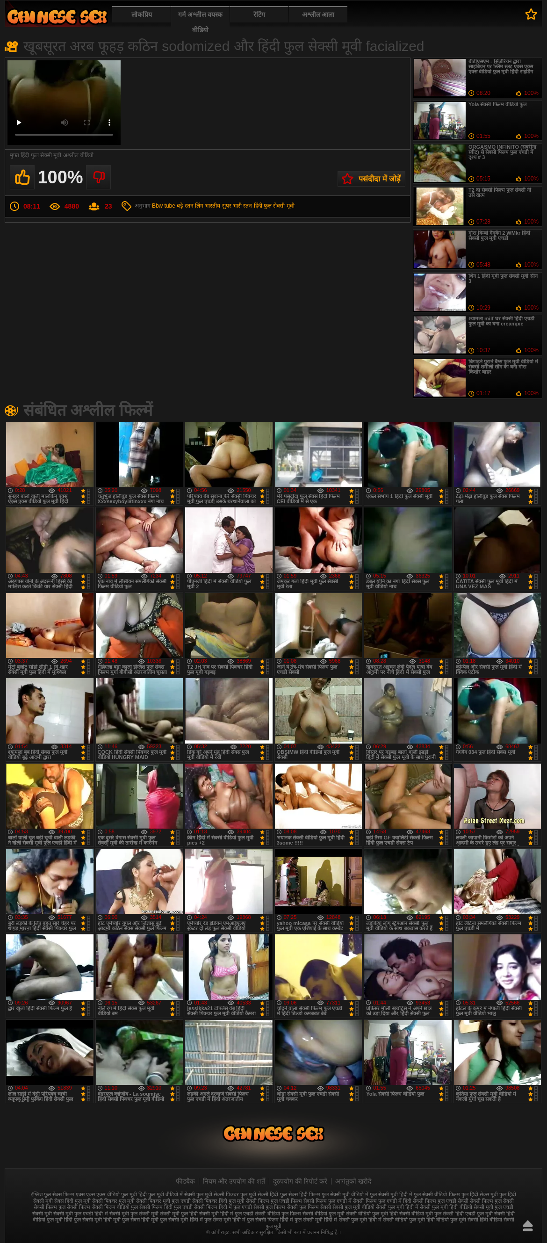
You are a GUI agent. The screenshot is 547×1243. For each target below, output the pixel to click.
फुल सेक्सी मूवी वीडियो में (345, 1194)
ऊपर (528, 1225)
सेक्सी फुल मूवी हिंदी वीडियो (446, 1207)
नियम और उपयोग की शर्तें (234, 1181)
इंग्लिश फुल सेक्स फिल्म (52, 1194)
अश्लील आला (318, 14)
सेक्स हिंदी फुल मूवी (72, 1201)
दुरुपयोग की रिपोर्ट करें (300, 1181)
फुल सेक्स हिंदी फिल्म (300, 1194)
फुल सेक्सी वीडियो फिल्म (437, 1194)
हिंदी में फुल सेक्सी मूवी (301, 1219)
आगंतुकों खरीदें (353, 1181)
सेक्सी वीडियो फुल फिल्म (278, 1213)
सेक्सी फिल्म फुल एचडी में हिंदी (382, 1201)
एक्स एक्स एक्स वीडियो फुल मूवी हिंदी (111, 1194)
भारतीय (212, 205)
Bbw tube (163, 205)
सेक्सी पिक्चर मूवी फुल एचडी (163, 1201)
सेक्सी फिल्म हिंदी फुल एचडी (166, 1207)
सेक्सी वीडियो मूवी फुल (420, 1213)
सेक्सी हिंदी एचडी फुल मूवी (467, 1213)
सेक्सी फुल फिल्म (269, 1207)
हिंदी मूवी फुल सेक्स (121, 1219)
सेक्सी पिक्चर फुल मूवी (113, 1201)
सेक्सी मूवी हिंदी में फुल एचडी (226, 1213)
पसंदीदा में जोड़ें (380, 179)
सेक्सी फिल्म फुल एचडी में (327, 1201)
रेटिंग (259, 14)
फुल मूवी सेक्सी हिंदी (259, 1194)
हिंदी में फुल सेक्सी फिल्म (255, 1219)
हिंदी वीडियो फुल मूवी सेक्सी (452, 1219)
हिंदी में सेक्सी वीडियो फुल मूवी (396, 1219)
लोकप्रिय (141, 14)
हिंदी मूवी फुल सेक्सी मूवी (164, 1219)
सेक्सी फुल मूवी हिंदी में (397, 1207)
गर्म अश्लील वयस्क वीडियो (200, 22)
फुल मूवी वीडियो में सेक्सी (171, 1194)
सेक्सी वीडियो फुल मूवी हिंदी (372, 1213)
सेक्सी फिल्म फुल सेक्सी (492, 1201)
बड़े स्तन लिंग (190, 205)
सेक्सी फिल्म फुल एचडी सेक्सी (440, 1201)
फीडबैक (185, 1181)
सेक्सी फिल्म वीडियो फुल (115, 1207)
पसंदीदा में (531, 14)
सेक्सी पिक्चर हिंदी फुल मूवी (218, 1201)
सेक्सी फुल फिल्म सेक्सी (309, 1207)
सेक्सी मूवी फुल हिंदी (179, 1213)
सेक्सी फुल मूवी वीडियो (353, 1207)
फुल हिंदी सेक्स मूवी (479, 1194)
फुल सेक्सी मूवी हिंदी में (391, 1194)
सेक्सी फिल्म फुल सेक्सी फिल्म (62, 1207)
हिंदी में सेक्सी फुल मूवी (345, 1219)
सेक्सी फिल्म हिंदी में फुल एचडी (223, 1207)
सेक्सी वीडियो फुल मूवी (323, 1213)
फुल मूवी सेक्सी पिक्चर (217, 1194)
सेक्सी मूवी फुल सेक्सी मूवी (133, 1213)
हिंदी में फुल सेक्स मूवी (210, 1219)
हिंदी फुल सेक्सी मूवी (274, 205)
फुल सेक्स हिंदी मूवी (57, 16)
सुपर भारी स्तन (237, 205)
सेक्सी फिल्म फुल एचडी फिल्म (274, 1201)
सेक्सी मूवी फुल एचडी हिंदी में (80, 1213)
